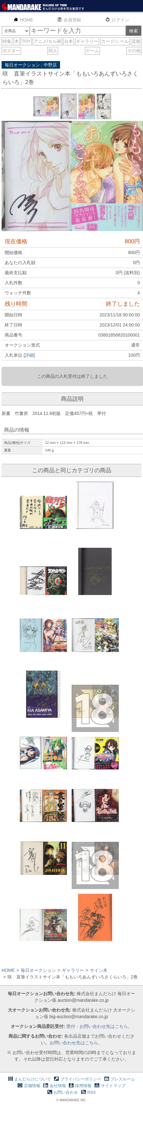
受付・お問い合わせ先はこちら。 (99, 1026)
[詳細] (29, 355)
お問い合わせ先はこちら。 (76, 1042)
